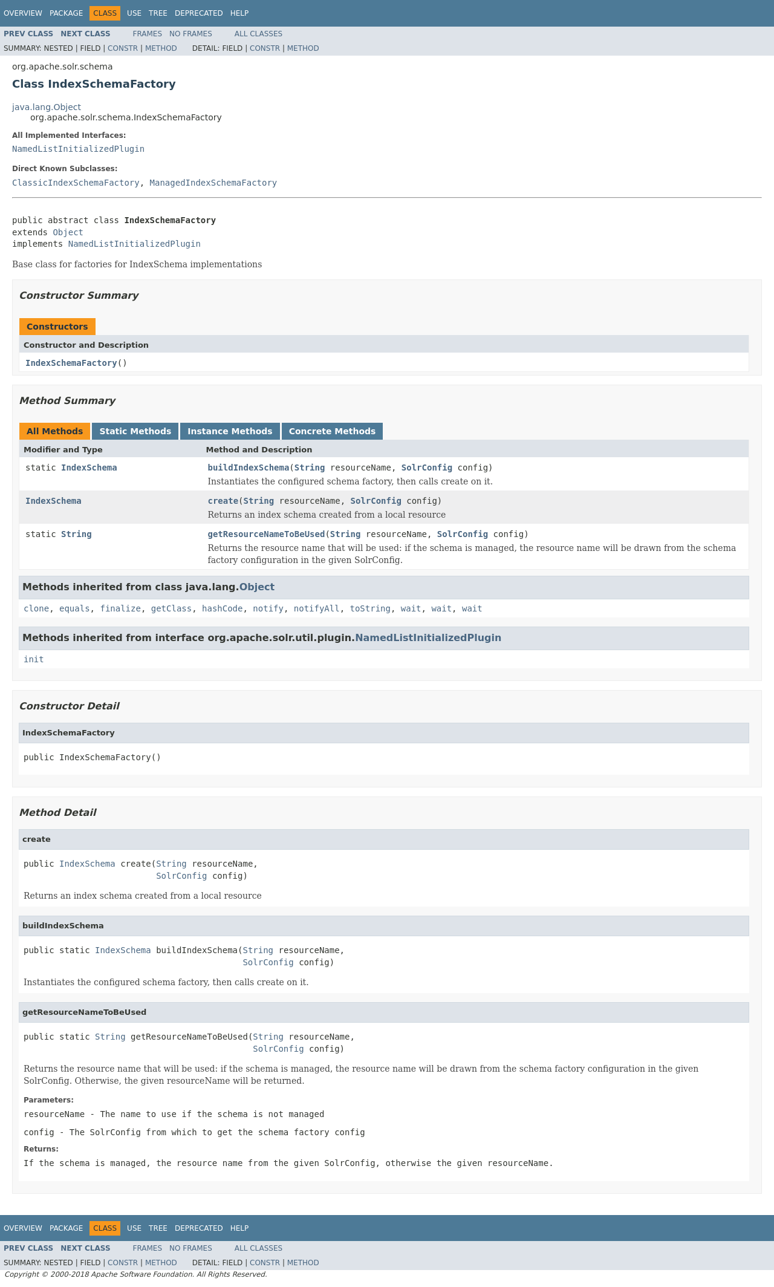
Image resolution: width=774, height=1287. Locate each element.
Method (161, 48)
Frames (148, 34)
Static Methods (135, 431)
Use (134, 13)
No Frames (190, 34)
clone (36, 608)
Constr (123, 48)
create (223, 501)
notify (268, 608)
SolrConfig (427, 467)
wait (411, 608)
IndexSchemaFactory (71, 363)
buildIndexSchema (249, 467)
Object (68, 232)
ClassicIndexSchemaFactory (76, 182)
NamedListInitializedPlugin (78, 149)
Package (66, 13)
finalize (120, 608)
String (309, 467)
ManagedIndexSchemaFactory (214, 182)
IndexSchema (89, 467)
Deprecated (199, 13)
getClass (171, 608)
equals (74, 608)
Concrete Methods (332, 431)
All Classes (258, 34)
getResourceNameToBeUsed (266, 534)
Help (239, 13)
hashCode (222, 608)
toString (370, 608)
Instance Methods (229, 431)
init (34, 659)
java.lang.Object (46, 107)
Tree (158, 13)
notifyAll (317, 608)
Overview (23, 13)
